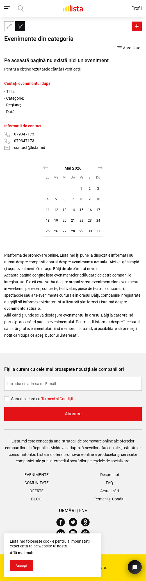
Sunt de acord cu (26, 399)
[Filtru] (20, 26)
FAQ (109, 483)
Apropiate (128, 48)
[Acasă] (73, 8)
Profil (136, 8)
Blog (36, 499)
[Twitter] (75, 522)
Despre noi (109, 474)
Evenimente (36, 474)
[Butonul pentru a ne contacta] (135, 567)
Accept (21, 565)
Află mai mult (22, 552)
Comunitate (36, 483)
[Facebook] (62, 522)
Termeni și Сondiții (57, 399)
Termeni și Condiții (109, 499)
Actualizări (109, 491)
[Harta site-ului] (9, 26)
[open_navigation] (7, 8)
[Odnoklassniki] (87, 522)
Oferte (36, 491)
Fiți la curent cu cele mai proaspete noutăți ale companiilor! (64, 369)
